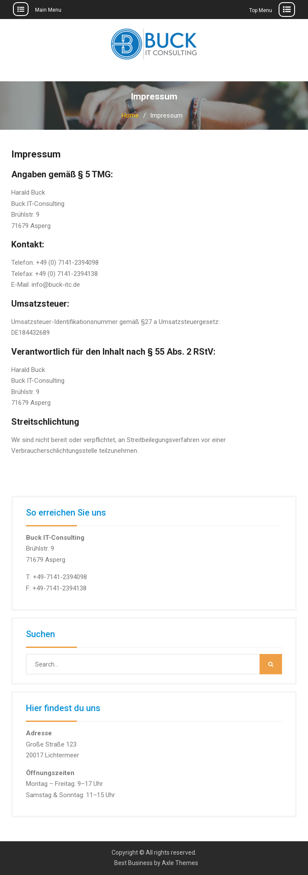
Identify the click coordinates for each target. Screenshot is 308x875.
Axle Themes (180, 862)
